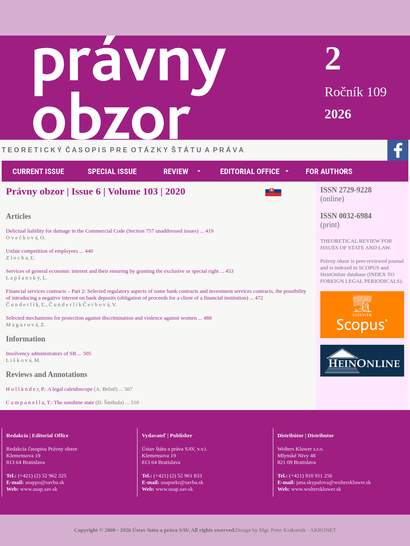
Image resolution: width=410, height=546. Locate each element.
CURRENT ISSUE (38, 171)
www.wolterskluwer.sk (316, 489)
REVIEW (176, 171)
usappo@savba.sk (44, 482)
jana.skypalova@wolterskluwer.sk (333, 482)
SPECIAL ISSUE (112, 171)
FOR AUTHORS (329, 171)
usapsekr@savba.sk (182, 482)
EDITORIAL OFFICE (250, 171)
